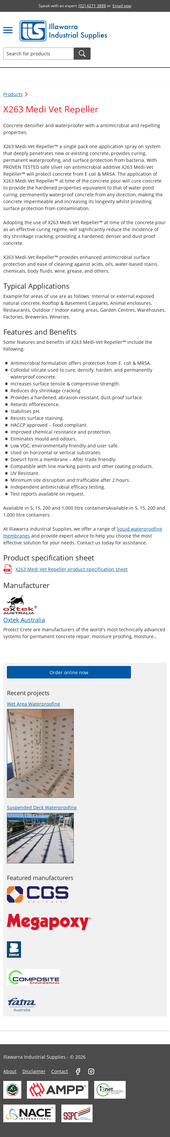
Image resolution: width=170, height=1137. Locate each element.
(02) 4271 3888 (92, 6)
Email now (122, 6)
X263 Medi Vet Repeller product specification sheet (65, 569)
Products (16, 94)
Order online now (69, 672)
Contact (59, 1071)
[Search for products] (38, 54)
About (9, 1071)
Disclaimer (34, 1071)
